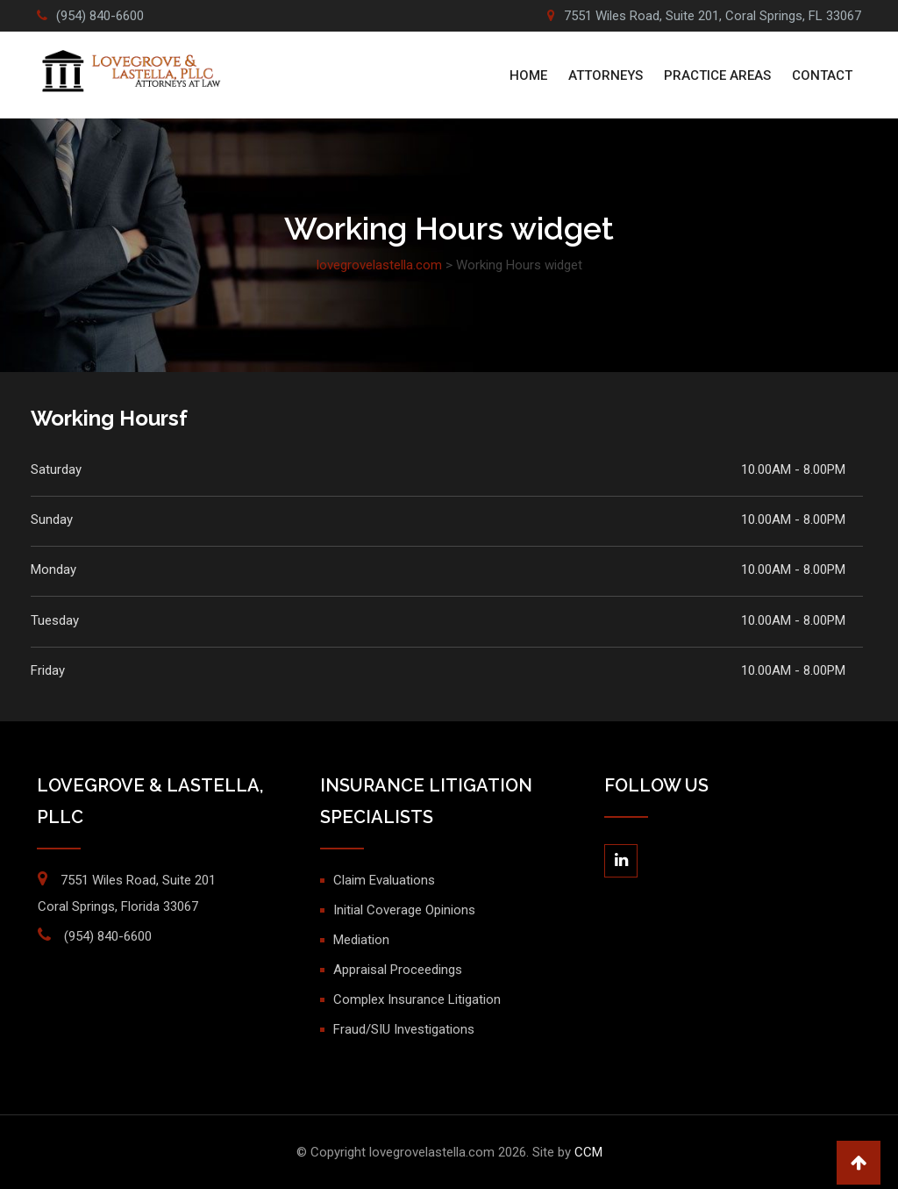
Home (528, 75)
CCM (588, 1152)
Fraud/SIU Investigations (403, 1029)
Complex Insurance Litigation (417, 999)
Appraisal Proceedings (397, 970)
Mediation (361, 940)
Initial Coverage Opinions (404, 910)
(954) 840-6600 (100, 16)
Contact (822, 75)
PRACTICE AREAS (717, 75)
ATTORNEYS (605, 75)
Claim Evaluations (384, 880)
